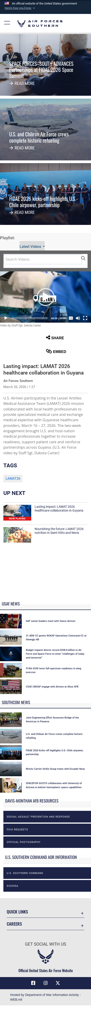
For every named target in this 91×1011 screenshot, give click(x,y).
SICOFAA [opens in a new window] (12, 885)
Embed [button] (56, 351)
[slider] (30, 318)
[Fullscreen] (85, 318)
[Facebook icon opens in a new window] (33, 983)
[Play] (6, 318)
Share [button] (55, 337)
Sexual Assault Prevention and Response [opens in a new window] (38, 816)
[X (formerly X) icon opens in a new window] (57, 983)
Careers (14, 923)
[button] (20, 8)
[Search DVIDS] (43, 259)
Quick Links (17, 911)
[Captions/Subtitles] (71, 318)
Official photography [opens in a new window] (24, 842)
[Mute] (78, 318)
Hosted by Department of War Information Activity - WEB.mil (45, 997)
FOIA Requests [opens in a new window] (17, 829)
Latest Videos (31, 246)
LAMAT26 (13, 479)
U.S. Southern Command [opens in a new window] (25, 873)
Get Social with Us (45, 944)
